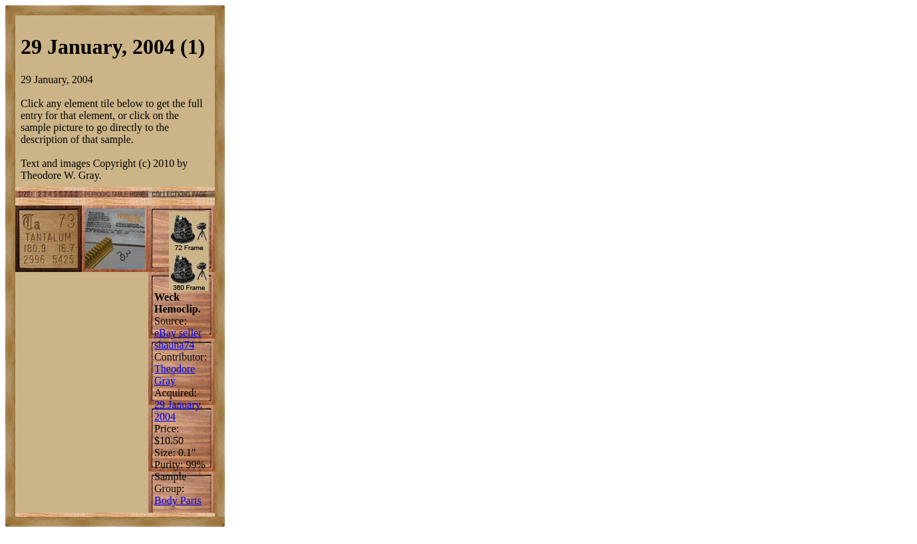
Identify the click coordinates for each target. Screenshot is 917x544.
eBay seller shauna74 (178, 338)
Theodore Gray (174, 374)
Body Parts (177, 500)
